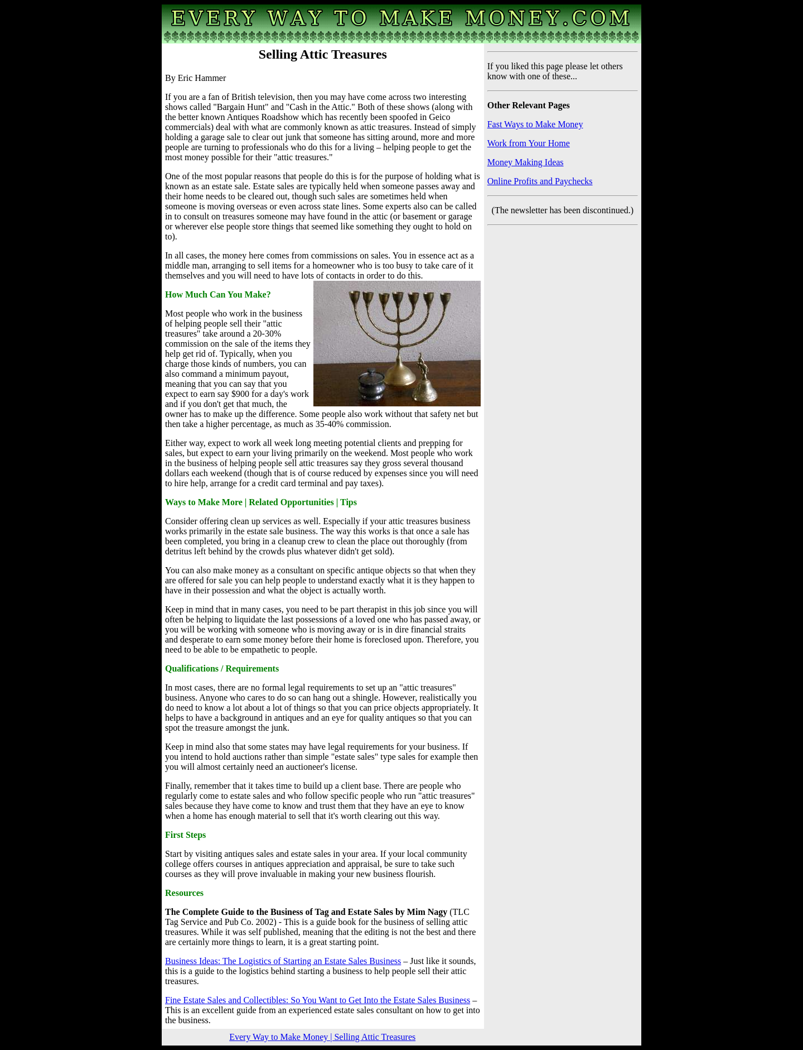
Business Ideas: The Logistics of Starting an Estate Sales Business (283, 961)
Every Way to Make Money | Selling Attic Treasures (322, 1037)
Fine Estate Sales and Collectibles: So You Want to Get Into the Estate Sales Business (317, 1000)
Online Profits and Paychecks (540, 181)
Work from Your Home (528, 143)
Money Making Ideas (525, 162)
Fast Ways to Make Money (535, 124)
